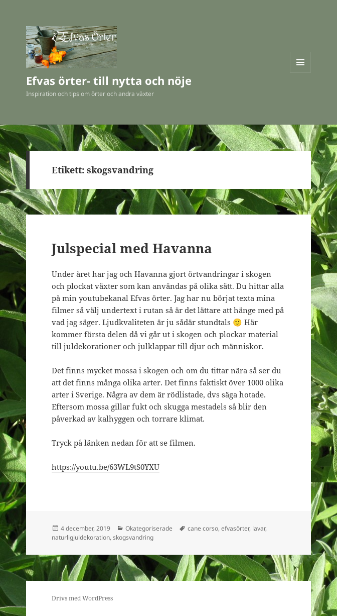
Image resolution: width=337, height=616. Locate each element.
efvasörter (235, 528)
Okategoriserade (149, 528)
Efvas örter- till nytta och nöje (109, 80)
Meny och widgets (300, 72)
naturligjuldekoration (81, 537)
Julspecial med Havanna (132, 248)
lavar (258, 528)
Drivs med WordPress (82, 598)
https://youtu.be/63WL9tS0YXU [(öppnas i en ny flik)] (105, 467)
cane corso (203, 528)
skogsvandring (133, 537)
